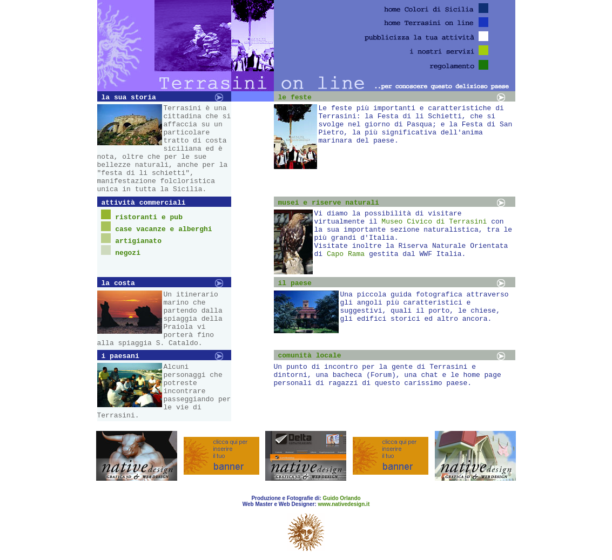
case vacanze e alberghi (163, 229)
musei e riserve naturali (328, 203)
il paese (295, 283)
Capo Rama (346, 254)
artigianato (138, 241)
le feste (295, 97)
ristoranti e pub (149, 217)
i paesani (120, 356)
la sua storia (129, 97)
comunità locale (309, 356)
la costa (118, 283)
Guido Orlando (342, 498)
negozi (127, 253)
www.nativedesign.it (343, 504)
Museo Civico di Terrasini (434, 222)
